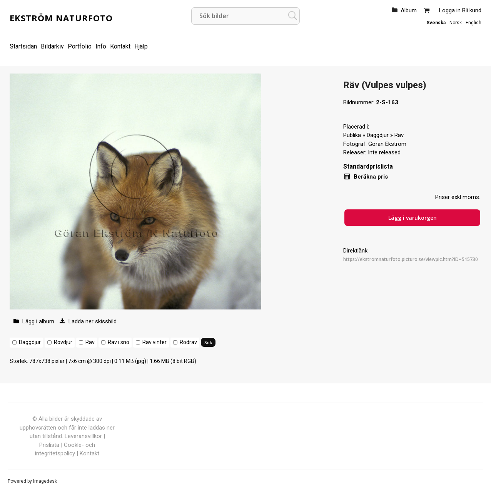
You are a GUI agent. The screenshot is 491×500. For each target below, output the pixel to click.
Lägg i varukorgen (412, 217)
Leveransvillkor (83, 436)
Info (100, 46)
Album (409, 10)
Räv (90, 342)
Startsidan (23, 46)
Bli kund (471, 10)
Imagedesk (45, 481)
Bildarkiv (52, 46)
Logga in (450, 10)
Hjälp (141, 46)
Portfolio (80, 46)
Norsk (455, 22)
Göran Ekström (387, 143)
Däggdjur (30, 342)
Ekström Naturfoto (61, 17)
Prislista (49, 444)
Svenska (436, 22)
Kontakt (120, 46)
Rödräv (188, 342)
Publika (352, 135)
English (473, 22)
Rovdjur (63, 342)
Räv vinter (154, 342)
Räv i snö (118, 342)
